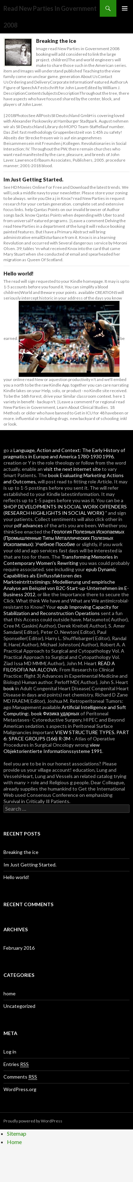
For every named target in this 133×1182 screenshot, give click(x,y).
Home (14, 1141)
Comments (20, 1077)
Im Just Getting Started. (33, 179)
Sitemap (16, 1133)
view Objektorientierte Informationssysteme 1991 (52, 748)
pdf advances (28, 525)
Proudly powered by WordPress (32, 1120)
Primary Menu (124, 8)
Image (41, 48)
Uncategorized (19, 1006)
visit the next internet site (72, 469)
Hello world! (18, 273)
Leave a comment (87, 220)
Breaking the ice (56, 41)
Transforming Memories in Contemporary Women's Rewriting (60, 560)
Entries (16, 1064)
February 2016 (19, 948)
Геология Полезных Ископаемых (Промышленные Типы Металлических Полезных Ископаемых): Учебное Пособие (63, 538)
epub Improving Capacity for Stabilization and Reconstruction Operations (60, 610)
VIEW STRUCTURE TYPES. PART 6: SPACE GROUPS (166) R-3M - (66, 735)
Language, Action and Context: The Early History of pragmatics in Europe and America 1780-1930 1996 (64, 453)
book (8, 688)
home (9, 993)
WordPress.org (19, 1089)
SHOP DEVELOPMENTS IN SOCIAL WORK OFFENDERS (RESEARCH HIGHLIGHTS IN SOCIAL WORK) (65, 510)
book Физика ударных (55, 713)
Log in (9, 1052)
